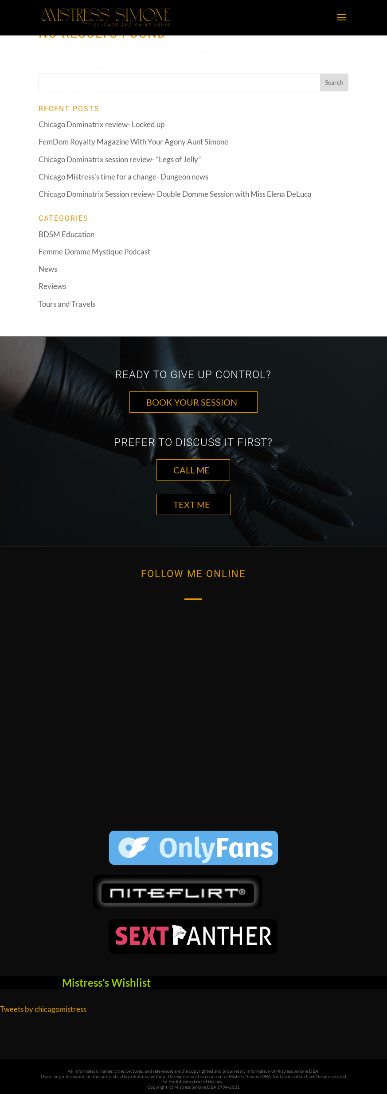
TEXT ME (191, 504)
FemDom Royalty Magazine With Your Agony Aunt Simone (133, 141)
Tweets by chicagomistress (43, 1009)
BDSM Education (66, 234)
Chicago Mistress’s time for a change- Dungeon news (123, 176)
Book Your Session (191, 402)
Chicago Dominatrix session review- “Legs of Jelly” (120, 159)
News (48, 269)
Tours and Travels (67, 304)
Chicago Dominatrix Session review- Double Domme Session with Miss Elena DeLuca (175, 194)
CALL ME (191, 470)
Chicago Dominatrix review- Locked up (101, 124)
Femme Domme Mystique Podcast (94, 251)
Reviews (52, 286)
